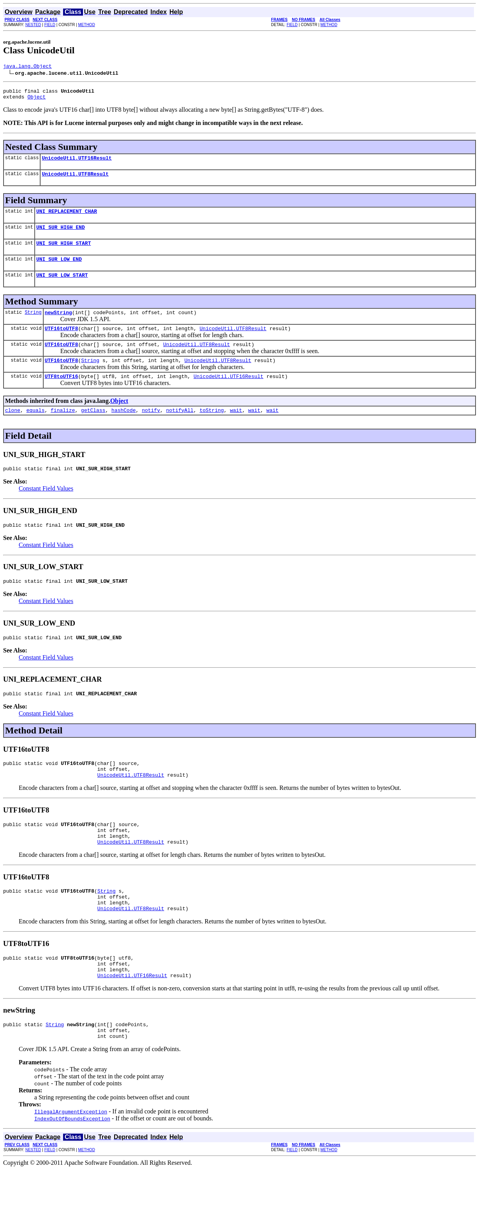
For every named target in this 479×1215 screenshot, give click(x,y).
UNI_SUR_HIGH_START (63, 252)
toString (211, 428)
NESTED (33, 25)
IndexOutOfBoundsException (72, 1164)
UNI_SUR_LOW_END (59, 269)
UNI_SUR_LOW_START (62, 286)
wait (236, 428)
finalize (63, 428)
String (33, 325)
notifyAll (180, 428)
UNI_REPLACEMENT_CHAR (66, 218)
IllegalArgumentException (70, 1156)
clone (12, 428)
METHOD (86, 25)
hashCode (123, 428)
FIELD (49, 25)
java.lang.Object (27, 66)
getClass (93, 428)
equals (35, 428)
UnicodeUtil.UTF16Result (76, 162)
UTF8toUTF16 (61, 393)
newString (58, 325)
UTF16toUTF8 (61, 342)
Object (36, 100)
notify (151, 428)
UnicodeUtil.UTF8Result (75, 179)
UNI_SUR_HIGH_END (60, 235)
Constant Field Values (46, 508)
